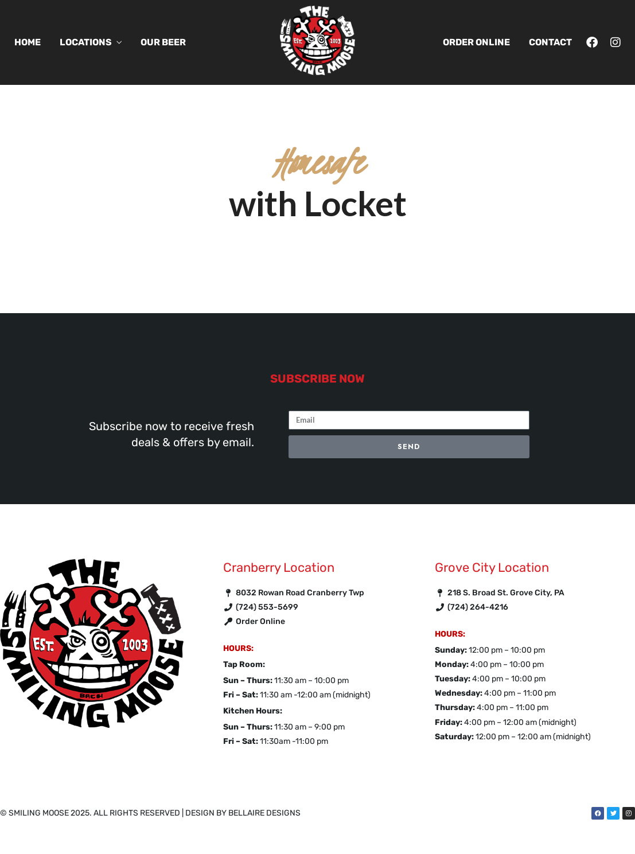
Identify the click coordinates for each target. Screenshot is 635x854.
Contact (550, 42)
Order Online (476, 42)
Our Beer (163, 42)
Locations (86, 42)
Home (27, 42)
